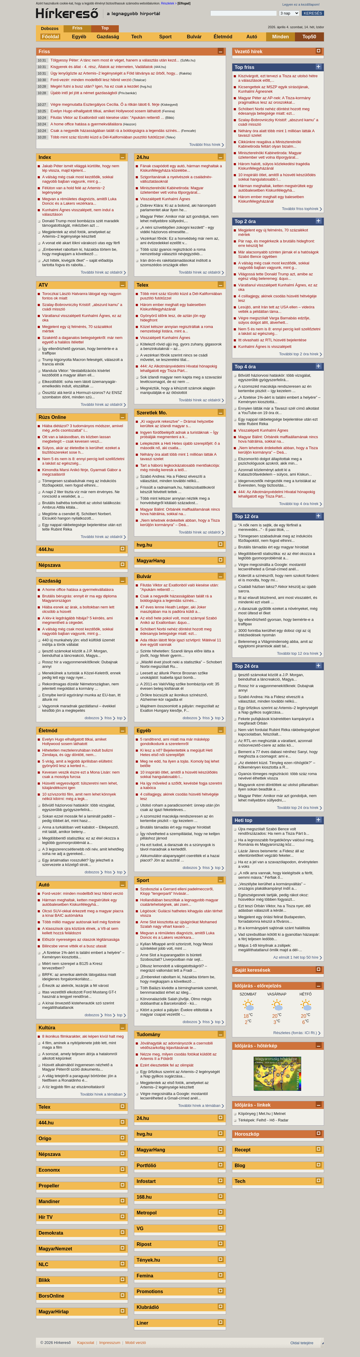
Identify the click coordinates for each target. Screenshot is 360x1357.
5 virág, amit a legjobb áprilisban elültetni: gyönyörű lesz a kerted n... (77, 763)
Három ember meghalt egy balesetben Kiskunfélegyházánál (271, 199)
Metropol (147, 1212)
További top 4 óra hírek (298, 503)
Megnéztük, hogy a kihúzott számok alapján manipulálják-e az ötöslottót (177, 390)
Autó (251, 36)
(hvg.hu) (146, 86)
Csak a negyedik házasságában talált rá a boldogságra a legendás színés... (115, 130)
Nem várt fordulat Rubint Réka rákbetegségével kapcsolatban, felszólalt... (279, 732)
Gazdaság (108, 36)
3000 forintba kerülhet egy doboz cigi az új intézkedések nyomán (274, 632)
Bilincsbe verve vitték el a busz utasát (74, 946)
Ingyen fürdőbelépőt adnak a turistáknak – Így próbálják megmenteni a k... (179, 434)
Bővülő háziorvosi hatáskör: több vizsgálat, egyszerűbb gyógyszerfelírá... (274, 377)
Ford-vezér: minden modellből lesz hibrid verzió (91, 80)
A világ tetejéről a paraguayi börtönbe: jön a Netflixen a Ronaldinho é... (79, 1078)
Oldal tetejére (301, 1343)
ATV (43, 285)
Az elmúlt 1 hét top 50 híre (295, 957)
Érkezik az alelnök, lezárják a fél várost (75, 985)
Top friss (244, 67)
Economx (49, 1170)
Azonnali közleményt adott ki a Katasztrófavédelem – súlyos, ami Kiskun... (275, 472)
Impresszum (109, 1342)
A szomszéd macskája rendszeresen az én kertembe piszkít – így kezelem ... (274, 388)
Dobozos (50, 28)
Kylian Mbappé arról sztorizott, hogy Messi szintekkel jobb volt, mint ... (176, 946)
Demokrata (51, 1232)
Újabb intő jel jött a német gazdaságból (84, 93)
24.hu (143, 157)
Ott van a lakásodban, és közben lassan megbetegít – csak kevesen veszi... (76, 439)
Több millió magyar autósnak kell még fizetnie (81, 922)
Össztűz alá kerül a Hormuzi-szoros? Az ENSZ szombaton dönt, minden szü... (82, 394)
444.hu (46, 549)
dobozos (92, 718)
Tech (136, 36)
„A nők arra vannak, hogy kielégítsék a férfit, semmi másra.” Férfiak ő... (275, 875)
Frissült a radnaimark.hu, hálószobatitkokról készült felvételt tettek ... (177, 489)
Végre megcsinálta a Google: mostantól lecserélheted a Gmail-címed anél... (272, 566)
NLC (43, 1264)
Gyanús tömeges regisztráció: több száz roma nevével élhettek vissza (277, 775)
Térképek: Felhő (252, 1120)
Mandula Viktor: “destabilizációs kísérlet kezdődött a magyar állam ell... (76, 372)
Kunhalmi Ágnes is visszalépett (264, 346)
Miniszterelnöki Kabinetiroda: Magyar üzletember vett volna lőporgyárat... (269, 155)
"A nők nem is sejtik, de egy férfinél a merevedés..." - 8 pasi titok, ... (269, 527)
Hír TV (46, 1217)
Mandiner (49, 1201)
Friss (77, 28)
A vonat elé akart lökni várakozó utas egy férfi (81, 243)
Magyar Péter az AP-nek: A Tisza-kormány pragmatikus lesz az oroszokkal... (274, 100)
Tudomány (148, 1034)
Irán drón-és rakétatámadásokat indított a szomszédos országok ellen (175, 262)
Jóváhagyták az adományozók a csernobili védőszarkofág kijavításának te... (176, 1045)
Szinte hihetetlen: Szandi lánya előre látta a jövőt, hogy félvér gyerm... (177, 653)
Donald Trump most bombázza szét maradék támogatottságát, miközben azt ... (80, 223)
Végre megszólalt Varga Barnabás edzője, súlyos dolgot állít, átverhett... (274, 320)
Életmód (223, 36)
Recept (242, 1149)
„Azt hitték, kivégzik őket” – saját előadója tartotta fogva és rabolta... (77, 262)
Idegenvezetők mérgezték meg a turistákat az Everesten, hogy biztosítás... (277, 483)
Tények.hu (148, 1260)
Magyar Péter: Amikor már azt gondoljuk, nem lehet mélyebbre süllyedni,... (277, 797)
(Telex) (170, 137)
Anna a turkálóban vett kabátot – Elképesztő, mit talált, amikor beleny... (80, 829)
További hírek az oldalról (101, 272)
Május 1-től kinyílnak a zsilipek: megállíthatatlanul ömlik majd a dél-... (270, 947)
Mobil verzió (135, 1342)
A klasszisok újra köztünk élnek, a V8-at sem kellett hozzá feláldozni (80, 930)
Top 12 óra (246, 516)
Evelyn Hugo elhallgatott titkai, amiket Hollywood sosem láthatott (106, 111)
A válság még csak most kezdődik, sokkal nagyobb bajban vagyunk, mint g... (273, 265)
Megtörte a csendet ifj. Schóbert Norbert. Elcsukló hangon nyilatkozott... (77, 516)
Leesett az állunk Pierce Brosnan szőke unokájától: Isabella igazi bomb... (174, 675)
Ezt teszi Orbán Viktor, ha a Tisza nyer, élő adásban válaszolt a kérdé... (274, 908)
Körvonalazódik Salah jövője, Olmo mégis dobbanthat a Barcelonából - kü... (175, 1001)
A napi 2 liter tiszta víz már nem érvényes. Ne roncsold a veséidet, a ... (81, 494)
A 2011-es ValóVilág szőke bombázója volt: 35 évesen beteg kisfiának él (179, 686)
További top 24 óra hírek (297, 807)
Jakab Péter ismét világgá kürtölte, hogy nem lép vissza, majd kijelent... (80, 168)
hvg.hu (144, 544)
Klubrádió (148, 1307)
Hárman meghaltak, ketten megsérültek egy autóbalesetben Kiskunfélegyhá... (275, 188)
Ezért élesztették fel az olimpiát (166, 1065)
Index (45, 157)
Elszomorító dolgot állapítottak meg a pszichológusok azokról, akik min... (270, 461)
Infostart (146, 1181)
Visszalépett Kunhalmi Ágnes (263, 430)
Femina (145, 1275)
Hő (272, 1120)
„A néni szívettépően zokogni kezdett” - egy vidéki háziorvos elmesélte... (177, 229)
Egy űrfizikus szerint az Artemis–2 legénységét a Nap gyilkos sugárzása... (278, 710)
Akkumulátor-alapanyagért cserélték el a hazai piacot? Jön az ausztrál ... (180, 857)
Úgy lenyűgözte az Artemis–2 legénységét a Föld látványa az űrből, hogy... (114, 73)
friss (108, 718)
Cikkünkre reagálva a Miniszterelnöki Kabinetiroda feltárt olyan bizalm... (269, 144)
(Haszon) (129, 124)
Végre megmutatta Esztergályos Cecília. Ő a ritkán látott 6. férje (105, 104)
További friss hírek (204, 144)
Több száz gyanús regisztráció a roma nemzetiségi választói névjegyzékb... (173, 251)
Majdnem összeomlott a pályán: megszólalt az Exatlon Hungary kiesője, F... (179, 708)
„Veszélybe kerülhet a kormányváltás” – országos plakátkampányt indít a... (272, 886)
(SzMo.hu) (187, 60)
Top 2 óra (245, 221)
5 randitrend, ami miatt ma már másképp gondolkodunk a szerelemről (174, 741)
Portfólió (146, 1165)
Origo (45, 1138)
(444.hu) (160, 67)
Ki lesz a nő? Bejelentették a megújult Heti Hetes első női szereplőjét (176, 752)
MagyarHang (151, 560)
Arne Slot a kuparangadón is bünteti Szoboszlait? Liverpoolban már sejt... (171, 957)
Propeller (49, 1185)
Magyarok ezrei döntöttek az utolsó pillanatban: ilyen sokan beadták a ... (278, 786)
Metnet (280, 1113)
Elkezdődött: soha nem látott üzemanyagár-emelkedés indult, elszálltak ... (79, 383)
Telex (44, 1107)
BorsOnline (51, 1295)
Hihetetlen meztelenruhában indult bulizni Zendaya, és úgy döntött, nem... (77, 752)
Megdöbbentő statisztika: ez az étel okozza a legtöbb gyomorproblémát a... (276, 555)
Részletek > (169, 3)
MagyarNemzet (55, 1248)
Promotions (150, 1291)
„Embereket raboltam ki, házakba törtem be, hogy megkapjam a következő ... (79, 251)
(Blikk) (169, 117)
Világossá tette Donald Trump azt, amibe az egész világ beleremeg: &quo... (275, 276)
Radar (283, 1120)
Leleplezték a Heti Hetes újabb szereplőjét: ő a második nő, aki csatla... (180, 445)
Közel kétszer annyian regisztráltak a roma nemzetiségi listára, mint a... (176, 328)
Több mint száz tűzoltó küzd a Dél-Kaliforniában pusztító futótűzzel (107, 137)
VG (140, 1228)
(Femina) (168, 111)
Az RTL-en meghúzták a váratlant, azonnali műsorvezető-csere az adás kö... (275, 743)
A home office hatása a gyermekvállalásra (86, 124)
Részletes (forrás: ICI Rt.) (295, 1033)
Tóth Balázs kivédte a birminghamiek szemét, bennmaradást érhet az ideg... (179, 990)
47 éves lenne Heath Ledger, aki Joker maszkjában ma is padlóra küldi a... (173, 609)
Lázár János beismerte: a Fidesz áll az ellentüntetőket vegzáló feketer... (271, 853)
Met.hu (265, 1113)
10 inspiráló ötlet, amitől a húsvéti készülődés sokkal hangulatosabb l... (277, 177)
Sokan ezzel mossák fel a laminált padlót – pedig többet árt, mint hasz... (78, 818)
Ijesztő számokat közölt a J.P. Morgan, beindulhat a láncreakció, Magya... (271, 677)
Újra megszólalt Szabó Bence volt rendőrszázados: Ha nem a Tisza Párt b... (273, 831)
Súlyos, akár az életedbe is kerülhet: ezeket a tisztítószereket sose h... (81, 450)
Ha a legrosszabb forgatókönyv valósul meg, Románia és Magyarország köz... (276, 842)
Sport (165, 36)
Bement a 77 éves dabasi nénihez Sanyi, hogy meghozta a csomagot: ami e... (278, 753)
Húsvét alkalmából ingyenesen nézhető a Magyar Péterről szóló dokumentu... (77, 1067)
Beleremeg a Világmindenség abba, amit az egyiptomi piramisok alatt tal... (275, 643)
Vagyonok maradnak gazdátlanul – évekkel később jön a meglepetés (79, 708)
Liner (142, 1323)
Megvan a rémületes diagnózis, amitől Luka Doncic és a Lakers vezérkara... (79, 201)
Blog (240, 1165)
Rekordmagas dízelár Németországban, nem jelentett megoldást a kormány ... (80, 686)
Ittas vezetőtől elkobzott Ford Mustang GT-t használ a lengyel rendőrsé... (79, 994)
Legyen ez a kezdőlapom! (301, 4)
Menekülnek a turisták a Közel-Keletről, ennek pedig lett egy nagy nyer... (81, 675)
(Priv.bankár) (127, 93)
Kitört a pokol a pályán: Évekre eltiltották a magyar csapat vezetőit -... (176, 1012)
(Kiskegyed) (169, 104)
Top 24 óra (246, 666)
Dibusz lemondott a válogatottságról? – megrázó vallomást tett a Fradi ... (173, 968)
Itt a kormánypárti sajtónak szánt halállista (274, 928)
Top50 (309, 36)
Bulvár (194, 36)
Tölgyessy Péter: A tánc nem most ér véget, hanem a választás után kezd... (115, 60)
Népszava (50, 565)
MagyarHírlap (54, 1311)
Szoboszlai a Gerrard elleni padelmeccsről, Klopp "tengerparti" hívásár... (177, 891)
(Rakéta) (185, 73)
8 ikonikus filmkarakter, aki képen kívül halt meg (83, 1036)
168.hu (144, 1197)
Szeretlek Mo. (152, 412)
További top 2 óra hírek (298, 354)
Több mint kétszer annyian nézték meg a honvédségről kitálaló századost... (175, 500)
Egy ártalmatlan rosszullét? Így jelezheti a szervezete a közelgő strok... (77, 862)
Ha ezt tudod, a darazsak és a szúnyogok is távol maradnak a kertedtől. (177, 846)
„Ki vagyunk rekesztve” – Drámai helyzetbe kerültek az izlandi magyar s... (177, 423)
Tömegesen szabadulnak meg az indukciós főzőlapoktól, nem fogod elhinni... (275, 538)
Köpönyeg (247, 1113)
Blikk (44, 1280)
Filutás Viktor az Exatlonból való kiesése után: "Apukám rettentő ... (107, 117)
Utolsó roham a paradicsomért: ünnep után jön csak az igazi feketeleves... (180, 807)
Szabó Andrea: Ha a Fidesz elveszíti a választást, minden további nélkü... (271, 699)
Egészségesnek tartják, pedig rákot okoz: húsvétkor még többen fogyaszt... (273, 897)
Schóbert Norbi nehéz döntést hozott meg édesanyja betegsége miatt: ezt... (274, 111)
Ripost (144, 1244)
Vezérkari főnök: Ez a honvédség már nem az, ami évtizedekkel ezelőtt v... (179, 240)
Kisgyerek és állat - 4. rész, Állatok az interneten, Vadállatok (102, 66)
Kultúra (47, 1027)
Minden (280, 36)
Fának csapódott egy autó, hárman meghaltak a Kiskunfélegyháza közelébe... (181, 168)
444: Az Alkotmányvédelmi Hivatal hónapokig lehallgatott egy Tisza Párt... (276, 494)
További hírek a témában (101, 1094)
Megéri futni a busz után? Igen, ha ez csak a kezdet (95, 86)
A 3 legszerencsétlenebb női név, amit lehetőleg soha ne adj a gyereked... (83, 851)
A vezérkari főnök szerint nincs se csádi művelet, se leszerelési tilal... (174, 357)
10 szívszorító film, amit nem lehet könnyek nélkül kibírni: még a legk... (79, 796)
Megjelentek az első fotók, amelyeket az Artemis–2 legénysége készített (76, 234)
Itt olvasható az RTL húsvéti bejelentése (272, 340)
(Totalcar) (139, 80)
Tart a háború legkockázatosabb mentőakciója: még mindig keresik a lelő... (180, 467)
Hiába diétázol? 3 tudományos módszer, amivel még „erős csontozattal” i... (82, 428)
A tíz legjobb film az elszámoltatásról (73, 1087)
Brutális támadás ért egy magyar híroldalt (273, 547)
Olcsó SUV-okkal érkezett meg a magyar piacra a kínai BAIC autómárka (82, 913)
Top (105, 28)
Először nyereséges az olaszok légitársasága (80, 939)
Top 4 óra (245, 366)
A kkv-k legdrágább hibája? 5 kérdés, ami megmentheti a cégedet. (77, 620)
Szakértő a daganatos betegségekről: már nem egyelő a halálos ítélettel (82, 339)
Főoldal (50, 36)
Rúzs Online (52, 417)
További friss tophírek (300, 208)
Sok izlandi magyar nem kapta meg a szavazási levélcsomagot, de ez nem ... (181, 379)
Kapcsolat (85, 1342)
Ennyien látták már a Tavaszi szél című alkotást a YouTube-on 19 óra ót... (278, 410)
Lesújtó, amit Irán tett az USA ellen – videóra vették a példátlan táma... (276, 309)
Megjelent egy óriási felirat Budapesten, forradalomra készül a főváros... (272, 919)
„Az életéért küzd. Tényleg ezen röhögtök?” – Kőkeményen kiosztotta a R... (276, 764)
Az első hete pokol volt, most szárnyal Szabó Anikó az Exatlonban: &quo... (178, 620)
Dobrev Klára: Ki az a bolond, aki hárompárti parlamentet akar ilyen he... (178, 207)
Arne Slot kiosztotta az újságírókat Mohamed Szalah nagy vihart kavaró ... (178, 924)
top (119, 718)
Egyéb (79, 36)
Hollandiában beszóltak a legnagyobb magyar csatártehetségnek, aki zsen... (179, 902)
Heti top (243, 820)
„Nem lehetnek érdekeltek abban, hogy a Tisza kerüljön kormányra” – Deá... (278, 450)
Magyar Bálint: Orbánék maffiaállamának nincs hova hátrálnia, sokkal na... (278, 439)
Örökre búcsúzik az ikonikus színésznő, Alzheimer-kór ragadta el (174, 697)
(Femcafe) (188, 130)
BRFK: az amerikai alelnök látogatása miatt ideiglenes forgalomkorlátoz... (79, 976)
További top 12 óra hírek (297, 653)
